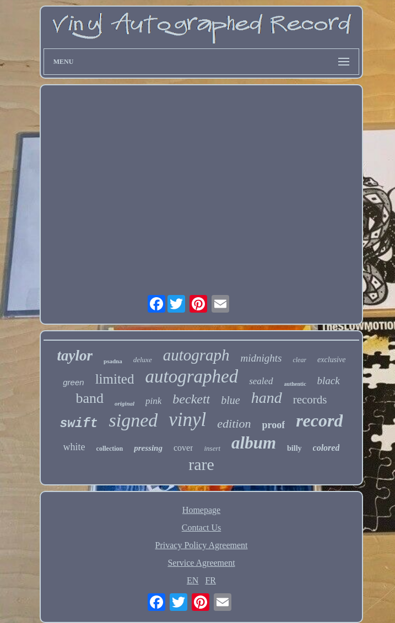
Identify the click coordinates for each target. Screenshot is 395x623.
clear (299, 360)
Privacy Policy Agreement (201, 545)
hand (266, 397)
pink (153, 401)
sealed (261, 381)
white (74, 446)
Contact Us (201, 527)
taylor (75, 355)
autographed (191, 376)
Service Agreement (201, 562)
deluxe (142, 360)
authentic (295, 384)
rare (201, 464)
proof (273, 424)
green (73, 382)
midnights (261, 358)
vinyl (187, 419)
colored (326, 447)
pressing (148, 448)
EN (192, 580)
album (253, 442)
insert (212, 448)
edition (234, 423)
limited (114, 378)
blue (230, 400)
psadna (113, 361)
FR (210, 580)
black (328, 380)
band (89, 398)
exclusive (331, 360)
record (319, 420)
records (310, 399)
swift (79, 424)
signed (133, 420)
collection (109, 448)
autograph (196, 355)
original (124, 403)
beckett (191, 399)
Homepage (201, 510)
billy (294, 448)
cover (183, 447)
